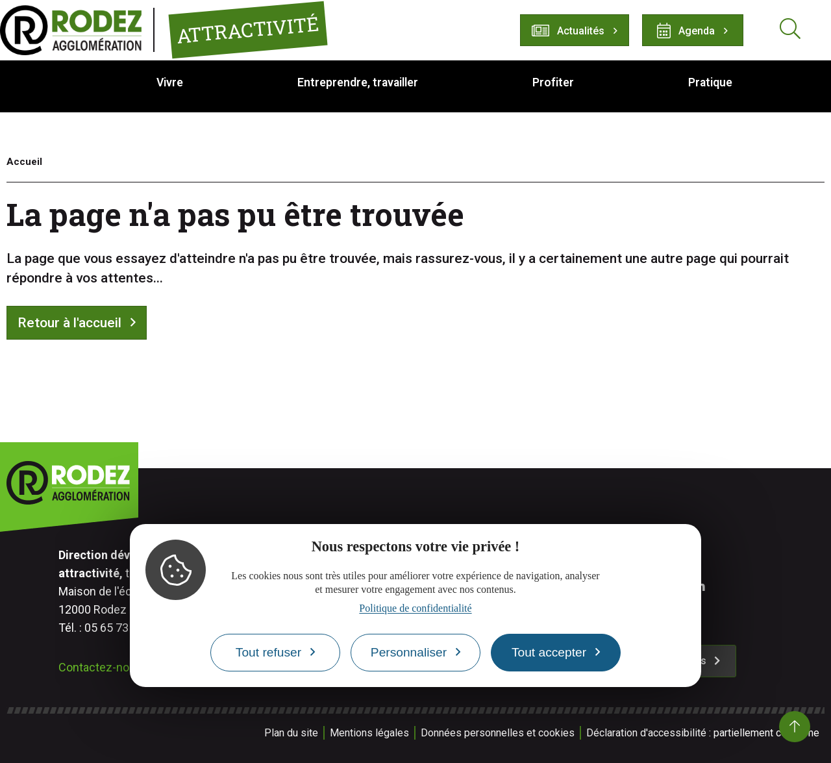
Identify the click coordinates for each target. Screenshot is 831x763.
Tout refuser (268, 652)
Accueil (24, 162)
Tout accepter (549, 652)
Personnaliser (409, 652)
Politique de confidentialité (415, 608)
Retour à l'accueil (69, 323)
